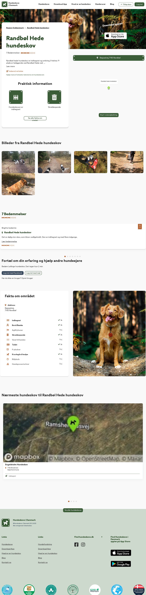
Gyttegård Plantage (86, 448)
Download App (60, 4)
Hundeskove (44, 4)
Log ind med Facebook (12, 302)
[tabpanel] (18, 447)
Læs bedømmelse (9, 242)
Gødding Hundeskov (122, 448)
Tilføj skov (125, 4)
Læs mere (10, 66)
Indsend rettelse (14, 71)
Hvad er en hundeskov (81, 4)
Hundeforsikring (45, 525)
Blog (112, 4)
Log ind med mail (33, 302)
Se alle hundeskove (73, 471)
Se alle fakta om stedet (35, 118)
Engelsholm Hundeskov (15, 448)
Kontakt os (6, 543)
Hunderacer (100, 4)
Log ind (139, 4)
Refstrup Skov (47, 448)
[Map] (108, 88)
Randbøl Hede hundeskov (17, 232)
